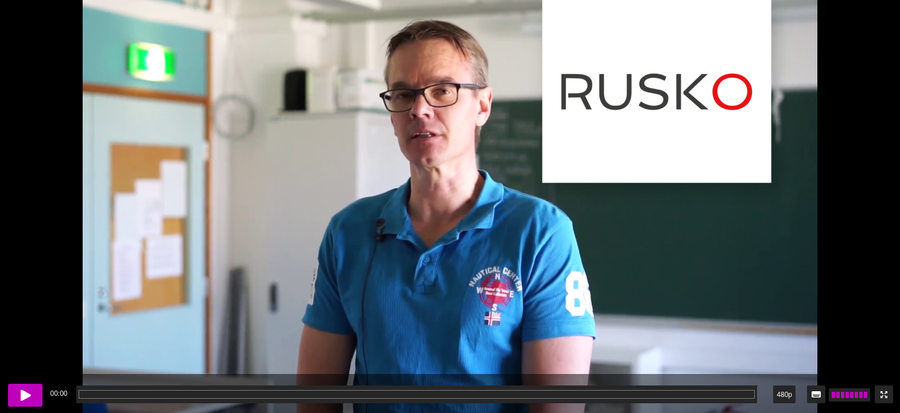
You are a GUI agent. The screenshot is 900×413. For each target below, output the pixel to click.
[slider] (849, 395)
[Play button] (25, 395)
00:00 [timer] (58, 393)
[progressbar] (416, 394)
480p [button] (784, 395)
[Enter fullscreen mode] (884, 394)
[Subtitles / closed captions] (816, 394)
